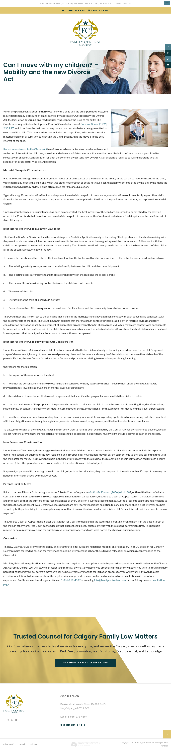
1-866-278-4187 (123, 3)
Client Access (73, 10)
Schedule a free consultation (85, 662)
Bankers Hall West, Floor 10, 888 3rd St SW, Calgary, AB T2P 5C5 (75, 3)
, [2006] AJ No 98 (109, 492)
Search (22, 744)
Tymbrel (164, 745)
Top (167, 734)
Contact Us (98, 10)
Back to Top (34, 744)
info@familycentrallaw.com (110, 580)
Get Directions (71, 725)
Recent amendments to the (25, 149)
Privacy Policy (9, 744)
